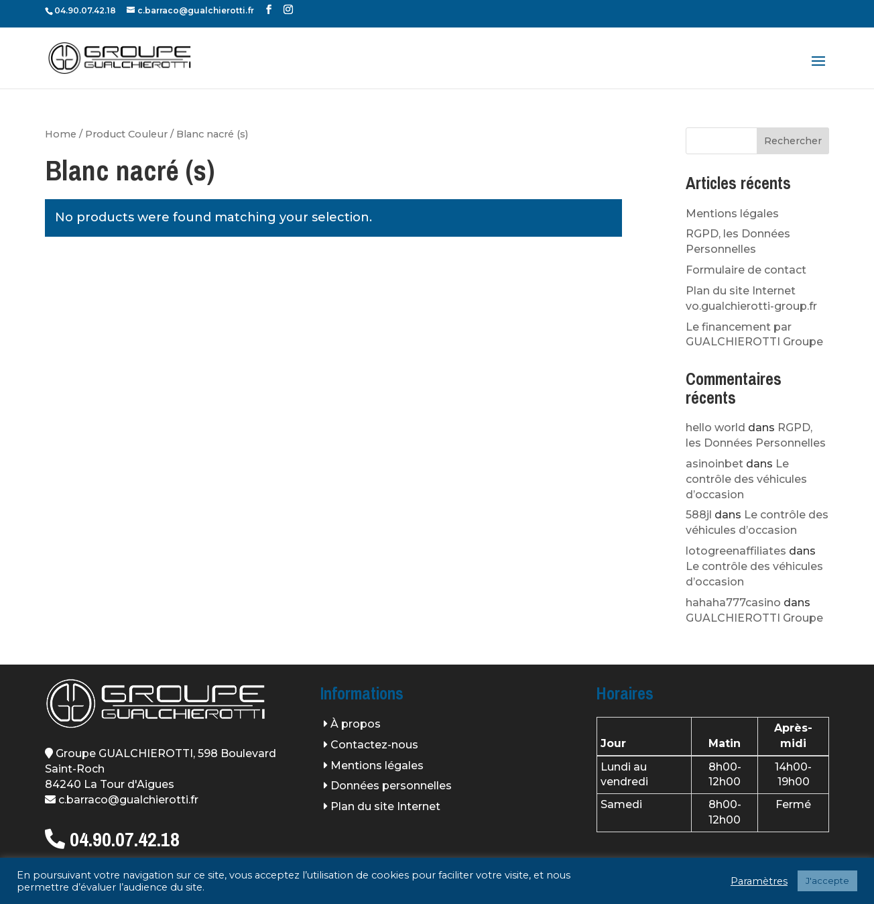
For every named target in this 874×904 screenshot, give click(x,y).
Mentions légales (732, 213)
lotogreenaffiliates (736, 551)
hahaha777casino (733, 602)
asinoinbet (714, 463)
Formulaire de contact (746, 270)
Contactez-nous (374, 744)
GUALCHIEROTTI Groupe (754, 618)
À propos (355, 724)
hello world (715, 427)
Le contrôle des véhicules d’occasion (746, 479)
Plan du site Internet (385, 806)
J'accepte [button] (827, 880)
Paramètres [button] (759, 881)
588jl (699, 514)
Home (60, 134)
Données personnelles (391, 785)
